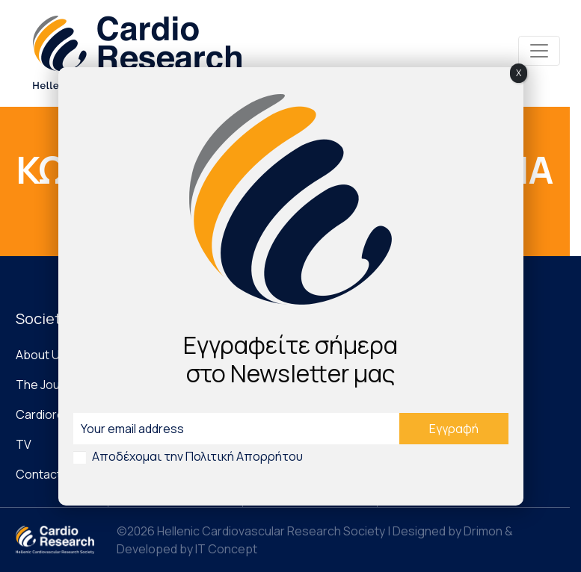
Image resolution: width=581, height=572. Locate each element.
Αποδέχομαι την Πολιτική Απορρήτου (197, 456)
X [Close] (518, 72)
